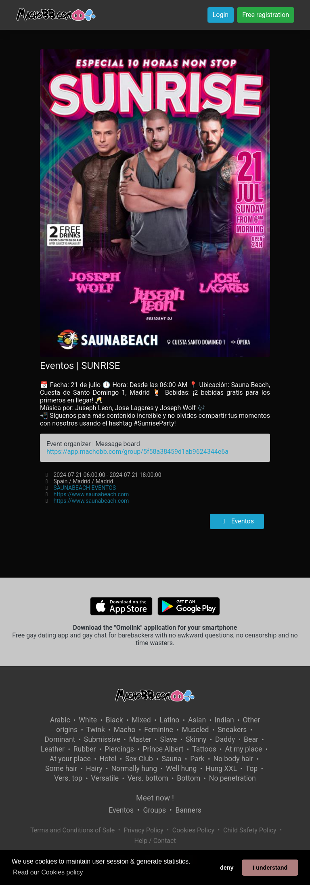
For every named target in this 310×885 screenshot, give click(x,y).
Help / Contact (155, 841)
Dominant (59, 739)
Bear (251, 739)
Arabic (60, 720)
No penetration (232, 778)
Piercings (119, 749)
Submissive (102, 739)
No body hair (233, 759)
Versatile (105, 778)
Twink (95, 730)
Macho (125, 730)
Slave (168, 739)
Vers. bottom (148, 778)
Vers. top (68, 778)
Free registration (265, 15)
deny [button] (227, 867)
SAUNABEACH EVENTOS (85, 488)
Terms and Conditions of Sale (72, 830)
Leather (53, 749)
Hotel (108, 759)
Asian (197, 720)
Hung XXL (221, 768)
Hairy (94, 768)
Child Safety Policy (249, 830)
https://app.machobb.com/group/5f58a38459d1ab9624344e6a (137, 451)
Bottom (188, 778)
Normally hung (134, 768)
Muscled (195, 730)
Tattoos (204, 749)
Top (252, 768)
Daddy (225, 739)
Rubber (84, 749)
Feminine (158, 730)
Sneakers (232, 730)
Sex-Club (139, 759)
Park (197, 759)
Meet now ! (155, 797)
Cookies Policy (193, 830)
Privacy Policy (143, 830)
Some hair (61, 768)
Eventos (237, 521)
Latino (169, 720)
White (88, 720)
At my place (243, 749)
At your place (70, 759)
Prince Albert (162, 749)
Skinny (196, 739)
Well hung (181, 768)
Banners (188, 810)
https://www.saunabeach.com (91, 494)
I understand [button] (270, 867)
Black (114, 720)
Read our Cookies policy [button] (48, 872)
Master (140, 739)
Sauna (172, 759)
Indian (224, 720)
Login (220, 15)
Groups (154, 810)
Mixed (141, 720)
